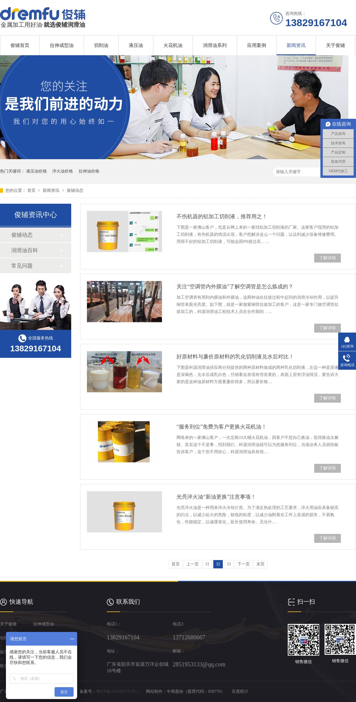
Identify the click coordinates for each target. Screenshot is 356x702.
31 (207, 564)
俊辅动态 (75, 190)
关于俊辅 (335, 45)
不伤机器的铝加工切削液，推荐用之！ (222, 216)
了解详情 (327, 258)
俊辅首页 (19, 45)
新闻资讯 (296, 45)
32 (218, 564)
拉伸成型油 (62, 45)
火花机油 (172, 45)
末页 (260, 564)
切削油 (101, 45)
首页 (32, 190)
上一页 (192, 564)
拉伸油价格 (89, 171)
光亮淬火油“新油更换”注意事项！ (216, 497)
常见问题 (22, 266)
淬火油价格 (62, 171)
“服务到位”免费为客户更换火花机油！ (222, 427)
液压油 (136, 45)
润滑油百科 (24, 250)
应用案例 (256, 45)
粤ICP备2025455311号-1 (117, 691)
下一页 (243, 564)
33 (229, 564)
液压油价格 (36, 171)
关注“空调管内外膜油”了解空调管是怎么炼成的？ (235, 287)
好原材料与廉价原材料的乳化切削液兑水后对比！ (235, 357)
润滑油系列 (215, 45)
